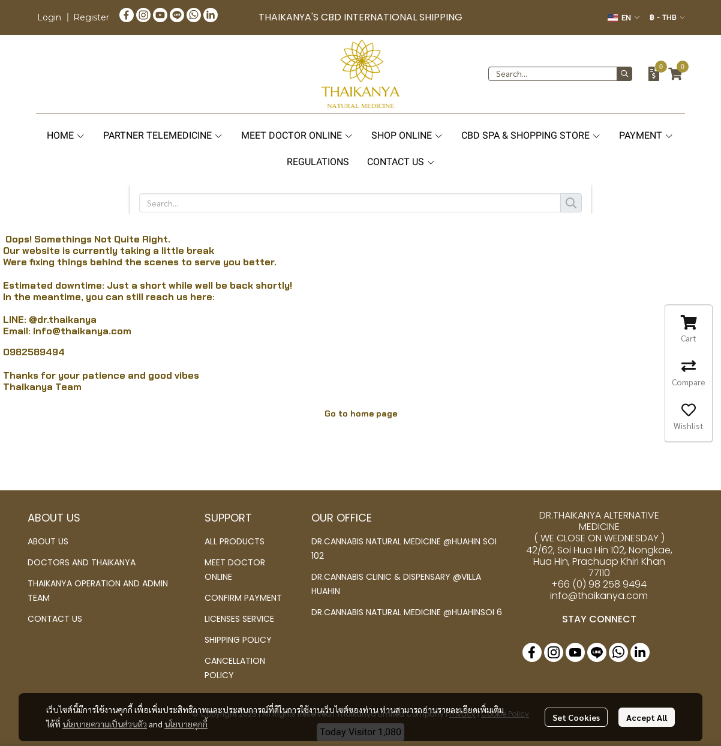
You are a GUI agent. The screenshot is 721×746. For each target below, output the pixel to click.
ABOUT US (48, 541)
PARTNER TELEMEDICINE (163, 135)
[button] (623, 18)
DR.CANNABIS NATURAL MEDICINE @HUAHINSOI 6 (406, 612)
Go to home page (361, 413)
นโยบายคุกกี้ (186, 723)
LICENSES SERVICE (239, 619)
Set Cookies (576, 717)
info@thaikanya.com (82, 331)
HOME (66, 135)
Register (91, 17)
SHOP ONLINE (407, 135)
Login (49, 17)
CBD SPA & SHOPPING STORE (531, 135)
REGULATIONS (318, 161)
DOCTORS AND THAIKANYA (82, 562)
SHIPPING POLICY (238, 640)
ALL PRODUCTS (235, 541)
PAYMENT (646, 135)
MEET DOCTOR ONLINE (297, 135)
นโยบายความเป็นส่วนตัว (104, 723)
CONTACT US (401, 161)
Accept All (646, 717)
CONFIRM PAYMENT (243, 598)
